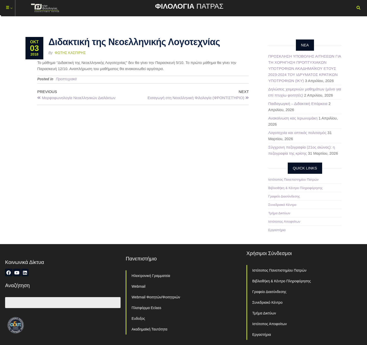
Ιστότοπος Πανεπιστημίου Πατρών (293, 179)
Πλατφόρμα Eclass (146, 308)
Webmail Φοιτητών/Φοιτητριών (156, 297)
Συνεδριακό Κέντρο (282, 205)
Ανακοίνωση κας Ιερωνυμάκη (293, 118)
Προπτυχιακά (66, 79)
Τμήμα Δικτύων (279, 213)
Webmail (138, 286)
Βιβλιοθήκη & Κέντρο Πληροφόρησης (295, 188)
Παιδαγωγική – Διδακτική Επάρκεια (297, 103)
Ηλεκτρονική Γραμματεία (151, 276)
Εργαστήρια (277, 230)
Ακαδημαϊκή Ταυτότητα (149, 329)
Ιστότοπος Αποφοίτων (284, 221)
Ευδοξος (138, 318)
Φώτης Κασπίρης (70, 53)
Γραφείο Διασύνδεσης (284, 196)
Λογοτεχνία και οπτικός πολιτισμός (297, 132)
